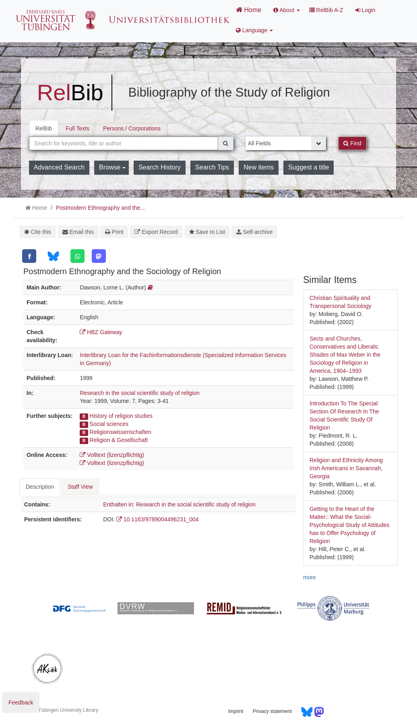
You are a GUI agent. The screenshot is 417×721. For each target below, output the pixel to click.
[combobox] (123, 143)
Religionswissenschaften (120, 432)
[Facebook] (29, 256)
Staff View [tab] (80, 486)
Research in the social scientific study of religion (139, 393)
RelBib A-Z (326, 10)
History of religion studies (121, 416)
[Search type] (286, 143)
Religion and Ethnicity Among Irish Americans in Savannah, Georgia (346, 468)
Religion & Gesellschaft (119, 440)
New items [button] (259, 167)
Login (365, 10)
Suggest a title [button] (308, 167)
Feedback (20, 702)
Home (248, 9)
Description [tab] (40, 486)
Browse (112, 167)
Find (352, 143)
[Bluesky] (53, 256)
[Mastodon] (99, 256)
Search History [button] (159, 167)
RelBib (43, 128)
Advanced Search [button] (59, 167)
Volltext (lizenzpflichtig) (112, 455)
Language (254, 30)
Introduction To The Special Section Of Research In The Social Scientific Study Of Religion (344, 415)
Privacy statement (272, 711)
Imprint (235, 711)
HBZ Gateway (101, 332)
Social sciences (109, 424)
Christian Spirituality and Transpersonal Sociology (341, 302)
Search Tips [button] (212, 167)
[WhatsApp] (77, 256)
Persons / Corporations (132, 128)
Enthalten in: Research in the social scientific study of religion (179, 504)
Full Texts (77, 128)
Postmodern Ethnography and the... (100, 208)
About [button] (286, 10)
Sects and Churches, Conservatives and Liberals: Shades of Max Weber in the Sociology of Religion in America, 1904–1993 (345, 354)
